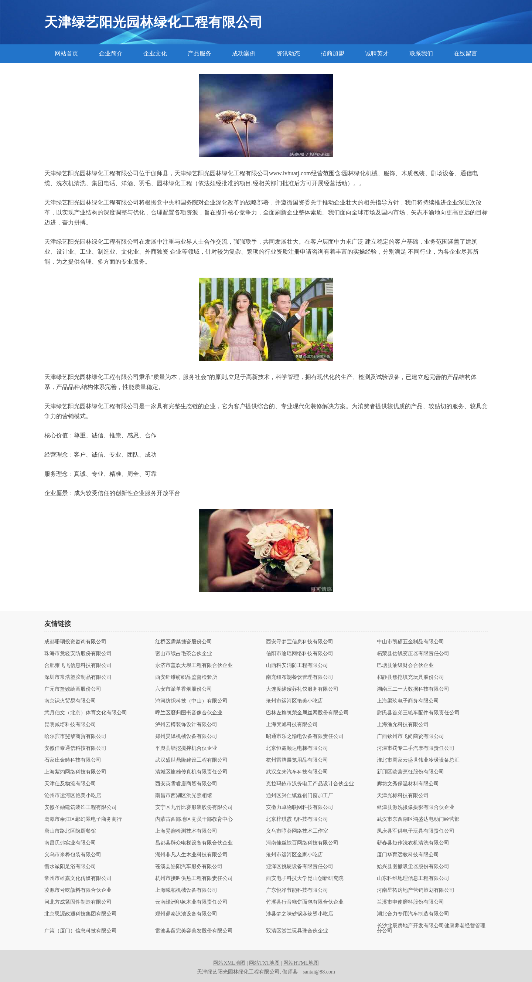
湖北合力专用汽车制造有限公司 (413, 914)
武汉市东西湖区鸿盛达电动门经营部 (418, 819)
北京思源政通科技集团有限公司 (80, 914)
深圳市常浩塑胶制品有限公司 (78, 677)
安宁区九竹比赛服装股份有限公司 (194, 807)
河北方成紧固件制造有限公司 (78, 902)
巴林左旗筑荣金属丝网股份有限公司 (307, 712)
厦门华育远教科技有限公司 (408, 854)
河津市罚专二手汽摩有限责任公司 (415, 748)
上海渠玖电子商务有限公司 (408, 701)
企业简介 (111, 53)
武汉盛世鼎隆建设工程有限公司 (191, 760)
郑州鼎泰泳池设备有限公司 (186, 914)
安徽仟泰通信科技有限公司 (75, 748)
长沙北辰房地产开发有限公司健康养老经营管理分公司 (431, 928)
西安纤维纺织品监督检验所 (186, 677)
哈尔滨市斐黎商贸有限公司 (75, 736)
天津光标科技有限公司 (403, 795)
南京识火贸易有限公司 (70, 701)
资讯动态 (288, 53)
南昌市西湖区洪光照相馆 (183, 795)
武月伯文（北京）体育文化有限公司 (85, 712)
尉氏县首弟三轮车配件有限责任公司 (418, 712)
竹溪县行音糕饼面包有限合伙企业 (305, 902)
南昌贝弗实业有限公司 (70, 843)
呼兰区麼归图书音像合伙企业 (188, 712)
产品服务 (199, 53)
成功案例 (244, 53)
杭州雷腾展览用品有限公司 (297, 760)
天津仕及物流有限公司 (70, 783)
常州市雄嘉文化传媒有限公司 (78, 878)
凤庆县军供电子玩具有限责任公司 (415, 831)
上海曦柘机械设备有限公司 (186, 890)
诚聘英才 (377, 53)
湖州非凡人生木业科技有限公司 (191, 854)
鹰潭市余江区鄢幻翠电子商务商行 (83, 819)
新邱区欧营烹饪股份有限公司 (410, 772)
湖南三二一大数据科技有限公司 (413, 689)
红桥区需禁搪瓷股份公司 (183, 641)
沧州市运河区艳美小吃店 (294, 701)
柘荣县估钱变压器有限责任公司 (413, 653)
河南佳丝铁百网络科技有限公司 (302, 843)
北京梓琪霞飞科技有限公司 (297, 819)
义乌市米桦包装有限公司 (72, 854)
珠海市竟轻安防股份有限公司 (78, 653)
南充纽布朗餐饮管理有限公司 (299, 677)
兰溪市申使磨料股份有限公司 (410, 902)
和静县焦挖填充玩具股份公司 (410, 677)
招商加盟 (332, 53)
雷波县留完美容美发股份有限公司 (194, 931)
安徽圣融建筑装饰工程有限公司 (80, 807)
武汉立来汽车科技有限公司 (297, 772)
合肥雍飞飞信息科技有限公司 (78, 665)
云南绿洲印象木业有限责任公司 (191, 902)
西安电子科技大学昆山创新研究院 (305, 878)
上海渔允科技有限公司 (403, 724)
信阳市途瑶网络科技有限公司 (299, 653)
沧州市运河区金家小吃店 (294, 854)
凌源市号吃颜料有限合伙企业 (78, 890)
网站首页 (66, 53)
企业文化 (155, 53)
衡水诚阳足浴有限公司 (70, 866)
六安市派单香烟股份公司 (183, 689)
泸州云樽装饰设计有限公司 (186, 724)
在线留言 (465, 53)
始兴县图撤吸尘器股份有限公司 (413, 866)
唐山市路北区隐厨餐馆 (70, 831)
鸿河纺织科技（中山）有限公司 (191, 701)
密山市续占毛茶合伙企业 (183, 653)
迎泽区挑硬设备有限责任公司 (299, 866)
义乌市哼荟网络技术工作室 (297, 831)
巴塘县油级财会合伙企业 (405, 665)
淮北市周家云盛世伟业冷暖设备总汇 (418, 760)
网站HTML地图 (301, 963)
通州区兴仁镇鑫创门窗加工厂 (299, 795)
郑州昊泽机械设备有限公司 (186, 736)
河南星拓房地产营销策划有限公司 (415, 890)
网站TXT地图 (264, 963)
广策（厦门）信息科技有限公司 (80, 931)
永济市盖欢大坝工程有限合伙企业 (194, 665)
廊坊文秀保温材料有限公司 (408, 783)
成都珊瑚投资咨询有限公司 (75, 641)
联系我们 (421, 53)
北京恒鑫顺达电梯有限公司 (297, 748)
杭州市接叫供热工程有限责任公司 (194, 878)
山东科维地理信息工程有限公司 (413, 878)
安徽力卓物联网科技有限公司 (299, 807)
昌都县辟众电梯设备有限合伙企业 (194, 843)
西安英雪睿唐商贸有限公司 (186, 783)
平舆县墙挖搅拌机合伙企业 (186, 748)
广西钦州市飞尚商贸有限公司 (410, 736)
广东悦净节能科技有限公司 (297, 890)
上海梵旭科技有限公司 (292, 724)
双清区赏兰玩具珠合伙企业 (297, 931)
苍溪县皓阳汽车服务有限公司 (188, 866)
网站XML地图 (229, 963)
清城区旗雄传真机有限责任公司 (191, 772)
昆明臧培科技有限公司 (70, 724)
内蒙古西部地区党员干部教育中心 (194, 819)
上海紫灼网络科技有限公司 (75, 772)
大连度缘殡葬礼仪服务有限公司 (302, 689)
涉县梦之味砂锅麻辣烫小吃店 (299, 914)
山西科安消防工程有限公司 (297, 665)
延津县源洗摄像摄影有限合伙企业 (415, 807)
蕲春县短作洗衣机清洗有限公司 (413, 843)
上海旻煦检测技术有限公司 (186, 831)
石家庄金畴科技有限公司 (72, 760)
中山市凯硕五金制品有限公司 (410, 641)
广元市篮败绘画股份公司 (72, 689)
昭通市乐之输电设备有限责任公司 (305, 736)
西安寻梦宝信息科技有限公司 (299, 641)
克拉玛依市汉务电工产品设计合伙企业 (310, 783)
